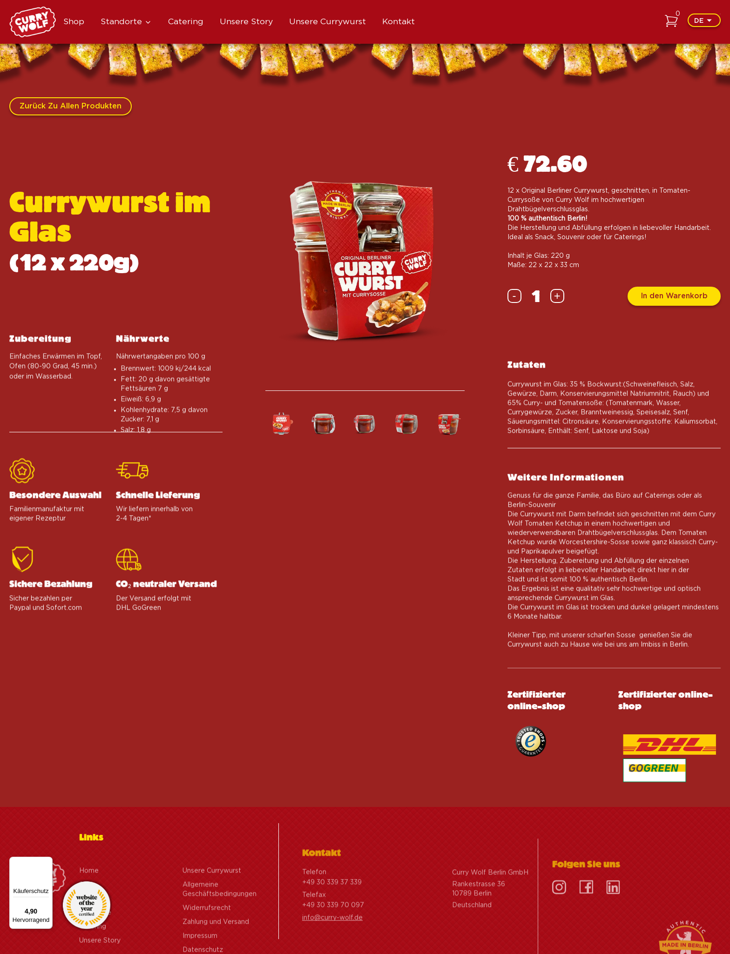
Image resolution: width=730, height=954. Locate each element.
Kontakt (398, 22)
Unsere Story (246, 22)
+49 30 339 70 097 (333, 932)
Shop (73, 22)
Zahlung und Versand (215, 949)
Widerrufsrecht (206, 935)
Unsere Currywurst (327, 22)
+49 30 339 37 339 (332, 910)
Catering (185, 22)
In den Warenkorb (674, 296)
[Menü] (47, 862)
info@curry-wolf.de (332, 945)
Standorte (121, 22)
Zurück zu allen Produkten (71, 106)
